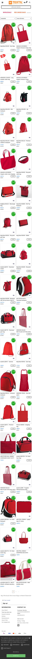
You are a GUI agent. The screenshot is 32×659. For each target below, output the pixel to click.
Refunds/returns (5, 618)
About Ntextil (5, 610)
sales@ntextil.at (21, 615)
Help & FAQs (5, 620)
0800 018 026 (20, 618)
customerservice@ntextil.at (23, 611)
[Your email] (14, 600)
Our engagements (6, 622)
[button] (24, 2)
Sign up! (5, 603)
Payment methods (6, 614)
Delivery (3, 616)
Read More (22, 642)
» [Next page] (18, 591)
